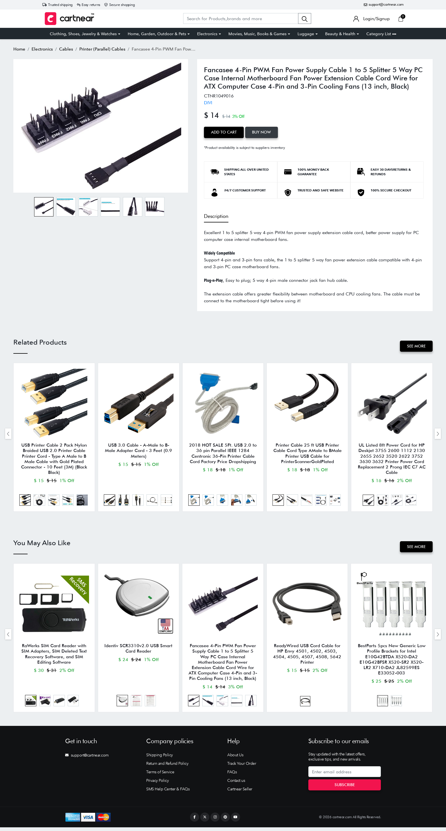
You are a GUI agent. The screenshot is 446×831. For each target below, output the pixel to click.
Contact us (236, 784)
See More (416, 345)
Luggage (306, 33)
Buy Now (262, 132)
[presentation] (8, 434)
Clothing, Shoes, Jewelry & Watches (83, 33)
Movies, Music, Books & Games (257, 33)
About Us (235, 758)
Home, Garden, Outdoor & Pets (157, 33)
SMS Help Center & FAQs (167, 792)
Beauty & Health (340, 33)
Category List (381, 33)
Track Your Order (241, 767)
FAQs (232, 775)
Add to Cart (224, 132)
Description (216, 216)
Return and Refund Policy (167, 767)
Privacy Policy (157, 784)
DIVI (208, 102)
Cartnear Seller (239, 792)
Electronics (207, 33)
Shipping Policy (159, 758)
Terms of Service (160, 775)
